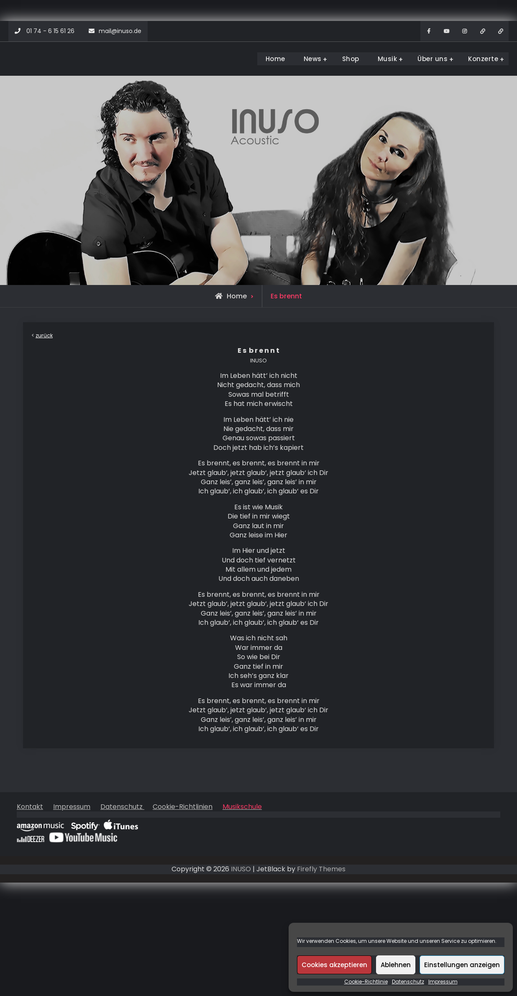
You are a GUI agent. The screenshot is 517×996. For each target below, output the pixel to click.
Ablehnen (396, 964)
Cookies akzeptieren (334, 964)
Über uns (432, 58)
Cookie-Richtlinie (366, 981)
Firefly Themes (321, 869)
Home (275, 58)
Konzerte (483, 58)
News (313, 58)
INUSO (241, 869)
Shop (350, 58)
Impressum (443, 981)
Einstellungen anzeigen (462, 964)
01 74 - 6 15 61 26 (50, 31)
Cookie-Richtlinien (182, 806)
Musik (387, 58)
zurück (44, 335)
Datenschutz (408, 981)
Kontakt (30, 806)
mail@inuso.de (120, 31)
